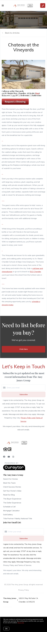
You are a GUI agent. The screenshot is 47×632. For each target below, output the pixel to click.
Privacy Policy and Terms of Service (17, 565)
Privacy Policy (23, 590)
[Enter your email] (26, 387)
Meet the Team (9, 483)
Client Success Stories (12, 487)
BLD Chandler (35, 271)
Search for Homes (10, 479)
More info (21, 623)
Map (37, 93)
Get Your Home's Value (12, 491)
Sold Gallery (8, 514)
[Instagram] (13, 456)
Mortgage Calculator (11, 510)
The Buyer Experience (12, 499)
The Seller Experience (12, 503)
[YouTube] (9, 456)
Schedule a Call (9, 507)
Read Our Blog (9, 495)
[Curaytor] (14, 469)
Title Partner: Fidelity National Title (17, 518)
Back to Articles (12, 33)
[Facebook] (4, 456)
